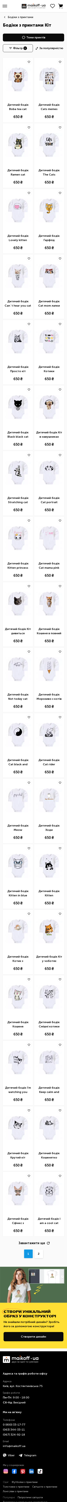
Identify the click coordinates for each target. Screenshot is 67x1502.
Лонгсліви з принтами (15, 1491)
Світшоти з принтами (44, 1486)
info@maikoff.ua (14, 1446)
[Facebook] (14, 1471)
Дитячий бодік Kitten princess (18, 565)
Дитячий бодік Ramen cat (18, 172)
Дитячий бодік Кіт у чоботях (49, 959)
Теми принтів (33, 37)
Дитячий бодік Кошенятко (49, 1155)
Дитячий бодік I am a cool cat (49, 1221)
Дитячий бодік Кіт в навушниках (49, 434)
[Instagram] (6, 1471)
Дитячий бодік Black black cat (18, 434)
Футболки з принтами (25, 1482)
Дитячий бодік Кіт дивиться (18, 631)
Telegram (27, 1455)
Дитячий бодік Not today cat (18, 696)
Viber (9, 1455)
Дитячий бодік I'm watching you (18, 1090)
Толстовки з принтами (16, 1486)
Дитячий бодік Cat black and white (18, 762)
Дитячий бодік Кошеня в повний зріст (49, 631)
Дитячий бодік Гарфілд (49, 238)
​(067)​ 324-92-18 (14, 1434)
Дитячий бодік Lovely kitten (18, 238)
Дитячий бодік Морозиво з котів (49, 696)
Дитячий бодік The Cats (49, 172)
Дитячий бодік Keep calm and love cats (49, 1090)
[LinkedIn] (31, 1471)
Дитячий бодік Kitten (49, 893)
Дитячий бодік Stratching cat (18, 500)
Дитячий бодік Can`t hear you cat (18, 303)
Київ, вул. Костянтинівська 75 (23, 1386)
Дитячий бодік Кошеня (18, 1024)
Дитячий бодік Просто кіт (18, 369)
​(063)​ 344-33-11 (14, 1429)
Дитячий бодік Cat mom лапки (49, 303)
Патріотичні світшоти (30, 1497)
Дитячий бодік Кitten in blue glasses (18, 893)
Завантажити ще (34, 1243)
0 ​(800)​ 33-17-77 (14, 1424)
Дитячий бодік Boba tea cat (18, 107)
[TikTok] (40, 1471)
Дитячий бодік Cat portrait (49, 500)
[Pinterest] (23, 1471)
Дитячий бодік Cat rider (49, 762)
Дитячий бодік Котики (49, 369)
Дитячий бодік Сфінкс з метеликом (18, 1221)
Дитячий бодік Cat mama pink (49, 565)
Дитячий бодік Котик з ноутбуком (18, 959)
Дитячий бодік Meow (18, 828)
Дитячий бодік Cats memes (49, 107)
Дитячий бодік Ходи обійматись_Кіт (49, 828)
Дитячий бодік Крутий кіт (18, 1155)
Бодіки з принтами (20, 17)
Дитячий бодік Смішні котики (49, 1024)
